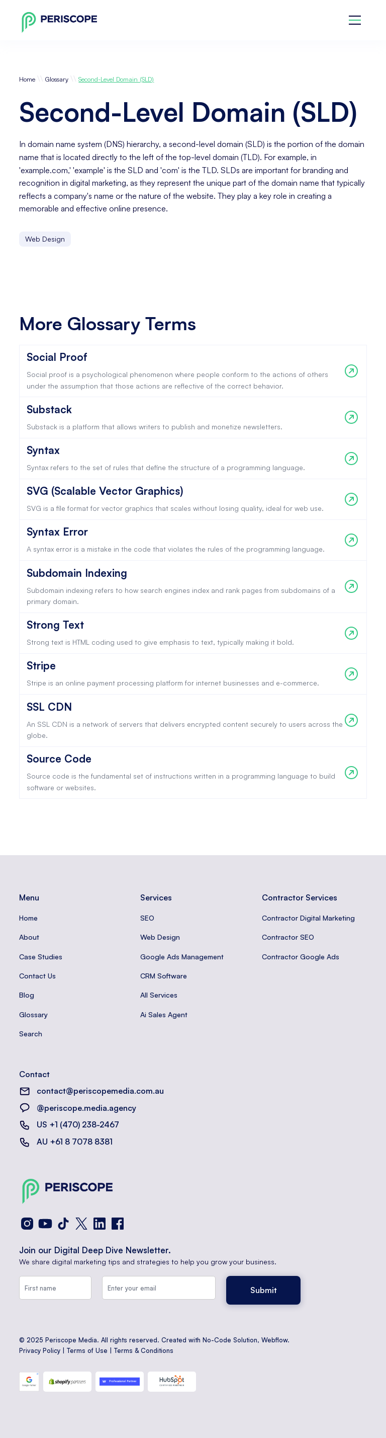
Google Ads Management (182, 956)
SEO (147, 918)
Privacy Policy (39, 1350)
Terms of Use (87, 1350)
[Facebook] (118, 1224)
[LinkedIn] (99, 1224)
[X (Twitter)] (81, 1224)
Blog (26, 995)
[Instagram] (27, 1224)
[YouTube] (45, 1224)
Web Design (160, 937)
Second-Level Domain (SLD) (116, 79)
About (29, 937)
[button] (355, 20)
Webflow (274, 1340)
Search (30, 1033)
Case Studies (40, 956)
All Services (158, 995)
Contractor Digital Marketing (308, 918)
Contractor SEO (288, 937)
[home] (59, 20)
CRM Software (163, 975)
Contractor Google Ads (300, 956)
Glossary (56, 79)
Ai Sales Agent (163, 1014)
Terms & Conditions (143, 1350)
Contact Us (37, 975)
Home (27, 79)
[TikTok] (63, 1224)
